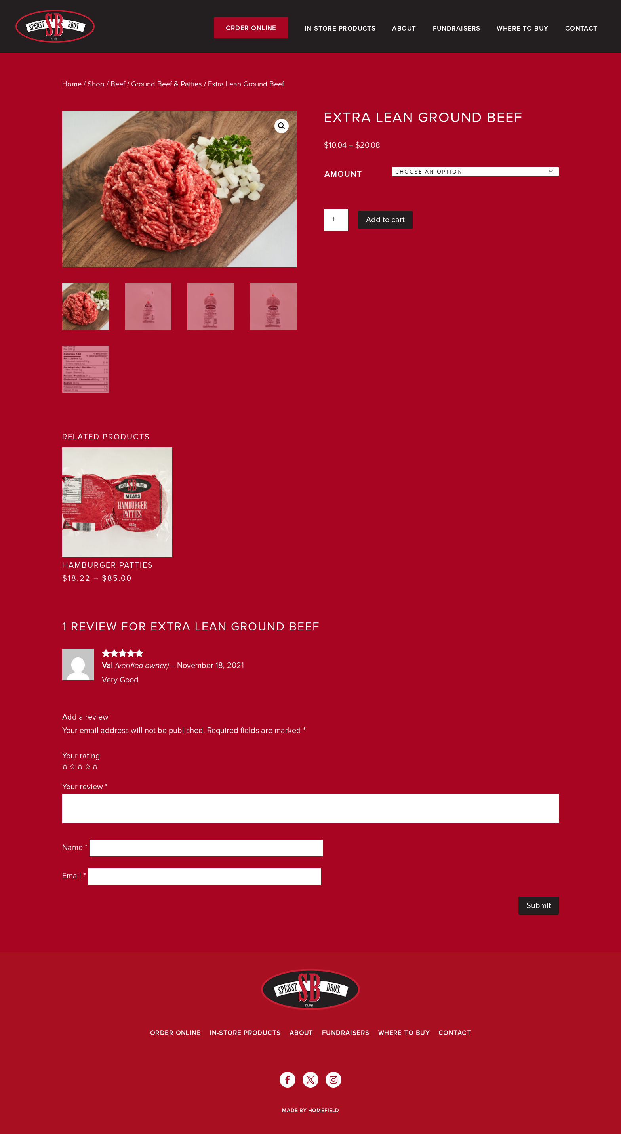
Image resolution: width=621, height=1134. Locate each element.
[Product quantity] (336, 220)
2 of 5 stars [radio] (72, 766)
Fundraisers (456, 29)
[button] (281, 126)
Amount (343, 174)
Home (72, 84)
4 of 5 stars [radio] (87, 766)
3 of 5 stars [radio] (80, 766)
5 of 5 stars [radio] (95, 766)
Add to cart (385, 220)
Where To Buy (522, 29)
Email (74, 876)
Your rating (81, 756)
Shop (96, 84)
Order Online (251, 28)
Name (75, 847)
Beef (117, 84)
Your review (85, 787)
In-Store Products (340, 29)
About (404, 29)
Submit (538, 906)
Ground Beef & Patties (166, 84)
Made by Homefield (310, 1110)
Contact (581, 29)
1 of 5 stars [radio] (65, 766)
